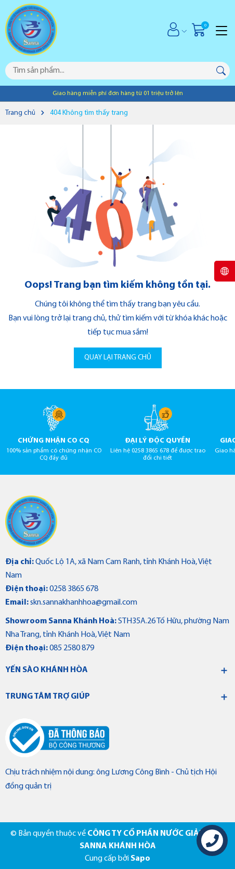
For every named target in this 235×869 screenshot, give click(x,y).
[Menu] (221, 29)
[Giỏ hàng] (200, 29)
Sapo (140, 858)
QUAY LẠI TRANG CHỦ (117, 358)
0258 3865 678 (73, 589)
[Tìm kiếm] (221, 70)
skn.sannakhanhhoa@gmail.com (83, 602)
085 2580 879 (71, 648)
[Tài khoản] (173, 29)
